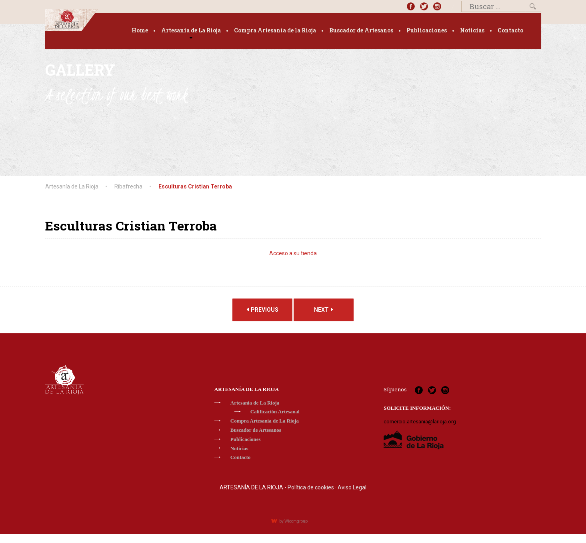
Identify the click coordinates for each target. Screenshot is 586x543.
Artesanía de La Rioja (191, 30)
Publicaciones (426, 30)
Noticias (472, 30)
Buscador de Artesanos (361, 30)
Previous (262, 309)
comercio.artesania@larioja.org (420, 422)
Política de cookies (311, 487)
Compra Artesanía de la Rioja (275, 30)
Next (323, 309)
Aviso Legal (352, 487)
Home (140, 30)
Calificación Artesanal (275, 412)
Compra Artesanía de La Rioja (264, 421)
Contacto (510, 30)
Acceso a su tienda (293, 253)
